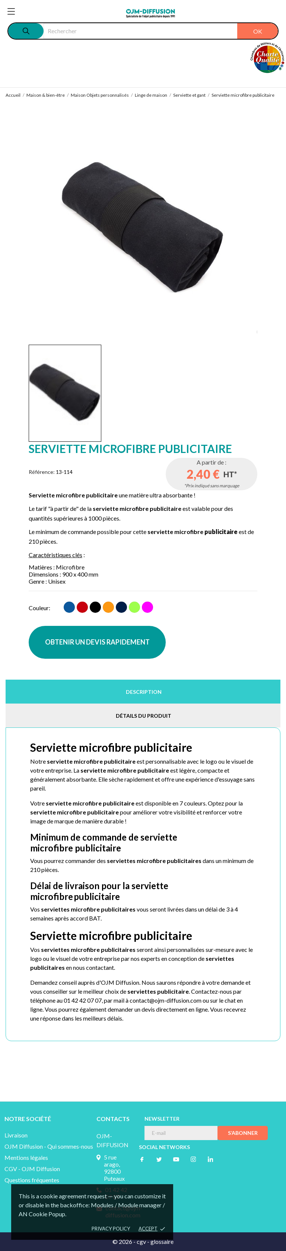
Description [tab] (144, 692)
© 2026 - (124, 1241)
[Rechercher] (161, 31)
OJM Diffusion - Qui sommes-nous (48, 1146)
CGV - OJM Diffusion (32, 1168)
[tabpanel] (143, 228)
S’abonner (243, 1133)
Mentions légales (26, 1157)
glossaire (162, 1241)
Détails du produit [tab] (143, 716)
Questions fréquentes (31, 1179)
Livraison (16, 1135)
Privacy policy (111, 1229)
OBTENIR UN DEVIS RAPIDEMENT (97, 642)
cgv (141, 1241)
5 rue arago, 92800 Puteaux (114, 1168)
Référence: (42, 472)
